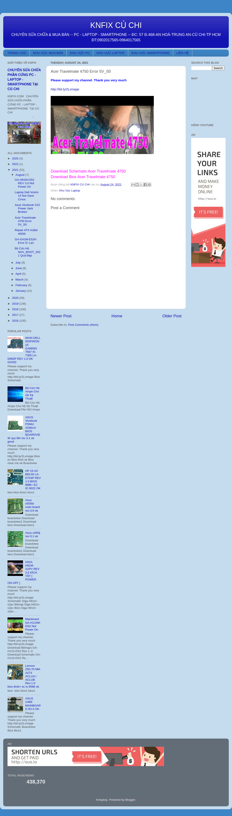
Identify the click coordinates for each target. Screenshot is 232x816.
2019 (15, 303)
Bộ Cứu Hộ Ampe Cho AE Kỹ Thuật (32, 393)
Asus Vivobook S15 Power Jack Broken (27, 208)
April (18, 273)
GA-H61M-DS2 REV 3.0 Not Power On (24, 183)
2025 (15, 158)
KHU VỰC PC (80, 53)
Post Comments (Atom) (83, 324)
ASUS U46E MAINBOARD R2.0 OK (33, 704)
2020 (15, 297)
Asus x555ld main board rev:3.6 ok (32, 505)
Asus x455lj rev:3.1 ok (32, 534)
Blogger (130, 799)
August (20, 174)
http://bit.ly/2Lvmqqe (65, 89)
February (21, 285)
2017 (15, 314)
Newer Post (61, 316)
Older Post (172, 316)
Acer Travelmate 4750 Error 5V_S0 (25, 221)
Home (116, 316)
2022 (15, 164)
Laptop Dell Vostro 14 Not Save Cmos (26, 196)
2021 (15, 169)
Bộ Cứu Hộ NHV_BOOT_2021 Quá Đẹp (27, 252)
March (19, 279)
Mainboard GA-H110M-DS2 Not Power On (33, 624)
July (18, 262)
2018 (15, 309)
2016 (15, 320)
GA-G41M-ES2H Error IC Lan (26, 241)
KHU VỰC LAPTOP (110, 53)
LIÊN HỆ (182, 53)
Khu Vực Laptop (69, 190)
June (19, 268)
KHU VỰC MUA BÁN (48, 53)
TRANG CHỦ (16, 53)
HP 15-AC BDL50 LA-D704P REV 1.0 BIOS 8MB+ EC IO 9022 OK (33, 479)
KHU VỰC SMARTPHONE (150, 53)
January (21, 290)
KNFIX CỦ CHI (116, 25)
